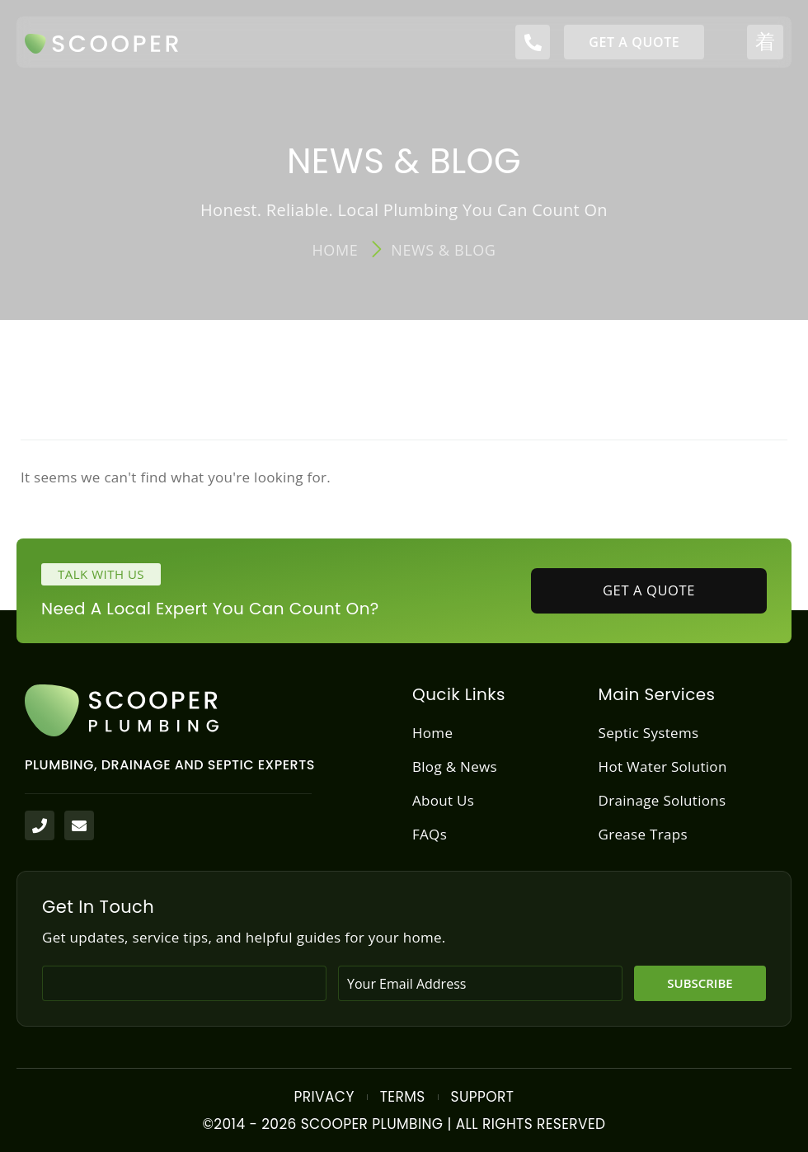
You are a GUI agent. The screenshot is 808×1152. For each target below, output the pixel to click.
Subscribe (699, 983)
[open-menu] (765, 42)
